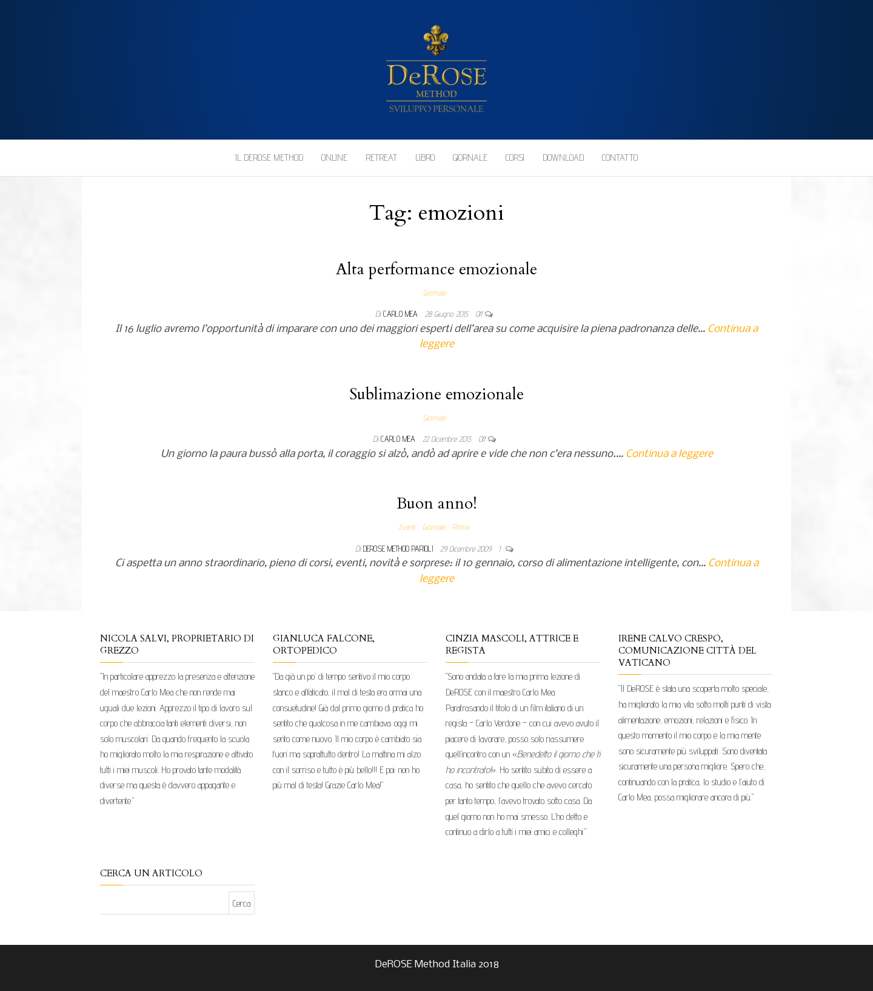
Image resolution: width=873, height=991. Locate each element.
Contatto (620, 157)
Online (334, 157)
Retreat (381, 157)
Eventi (407, 527)
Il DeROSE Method (269, 157)
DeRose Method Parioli (399, 548)
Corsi (515, 157)
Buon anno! (436, 503)
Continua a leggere (669, 454)
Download (563, 157)
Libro (425, 157)
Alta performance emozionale (436, 269)
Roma (460, 527)
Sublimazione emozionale (436, 394)
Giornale (470, 157)
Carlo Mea (401, 314)
